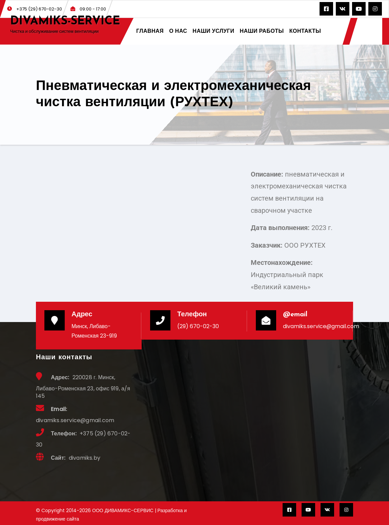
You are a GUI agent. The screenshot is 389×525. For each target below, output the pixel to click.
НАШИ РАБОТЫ (262, 31)
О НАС (178, 31)
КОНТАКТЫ (305, 31)
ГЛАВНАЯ (150, 31)
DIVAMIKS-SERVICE (65, 21)
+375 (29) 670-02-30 (34, 9)
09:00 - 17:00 (88, 9)
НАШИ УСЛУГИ (213, 31)
